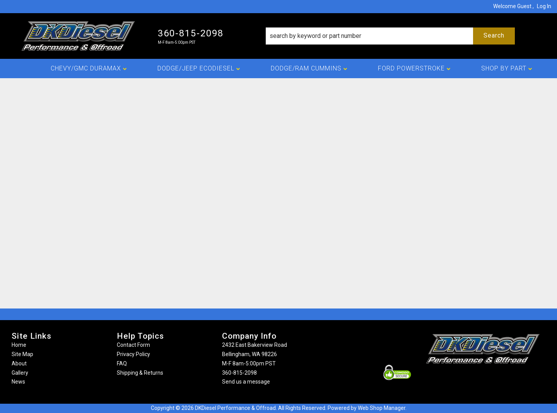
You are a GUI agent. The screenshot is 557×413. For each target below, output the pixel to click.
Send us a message (246, 382)
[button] (390, 36)
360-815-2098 (239, 373)
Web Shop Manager (381, 408)
